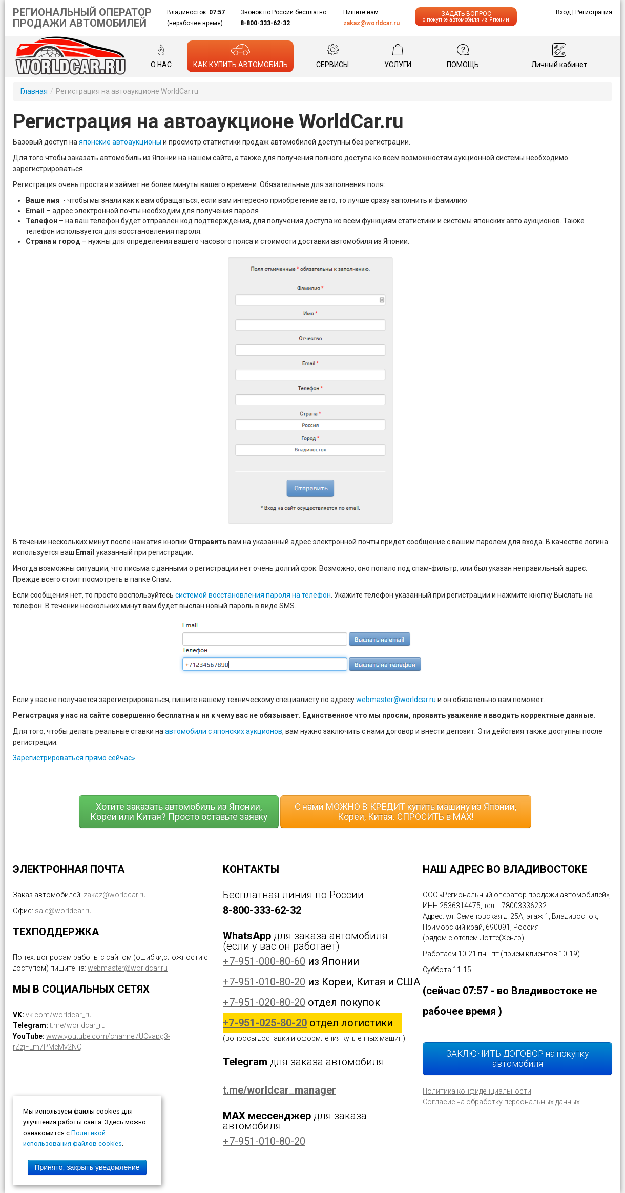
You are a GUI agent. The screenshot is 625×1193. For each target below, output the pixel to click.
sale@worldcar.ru (63, 911)
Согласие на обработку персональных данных (501, 1102)
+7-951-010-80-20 (264, 982)
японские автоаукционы (120, 142)
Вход (563, 12)
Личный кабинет (559, 56)
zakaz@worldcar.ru (371, 23)
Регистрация (593, 12)
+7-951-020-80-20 (264, 1002)
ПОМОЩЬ (463, 56)
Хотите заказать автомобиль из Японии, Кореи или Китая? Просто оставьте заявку (178, 811)
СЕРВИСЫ (332, 56)
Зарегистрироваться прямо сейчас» (74, 758)
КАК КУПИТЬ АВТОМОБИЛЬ (240, 56)
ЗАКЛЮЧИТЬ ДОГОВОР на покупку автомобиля (517, 1058)
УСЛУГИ (397, 56)
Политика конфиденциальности (477, 1091)
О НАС (161, 56)
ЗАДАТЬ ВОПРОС (466, 16)
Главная (34, 91)
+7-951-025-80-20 (265, 1023)
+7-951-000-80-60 (264, 961)
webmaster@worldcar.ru (396, 699)
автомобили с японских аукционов (223, 731)
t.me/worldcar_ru (78, 1025)
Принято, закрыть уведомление (86, 1167)
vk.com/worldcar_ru (59, 1015)
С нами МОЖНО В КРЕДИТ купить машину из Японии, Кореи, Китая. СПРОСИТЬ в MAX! (405, 811)
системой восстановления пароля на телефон (253, 595)
